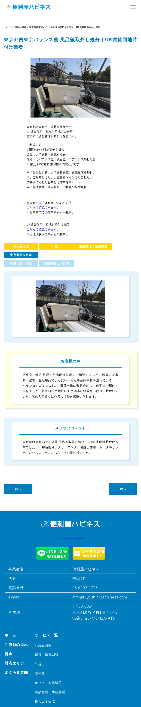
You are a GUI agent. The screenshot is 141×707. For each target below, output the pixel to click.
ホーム (10, 635)
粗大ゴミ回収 (45, 701)
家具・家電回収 (46, 654)
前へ (18, 489)
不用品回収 (21, 246)
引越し (56, 246)
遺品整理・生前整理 (93, 246)
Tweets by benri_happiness (70, 538)
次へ (123, 489)
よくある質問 (16, 672)
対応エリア (14, 663)
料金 (8, 653)
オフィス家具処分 (48, 682)
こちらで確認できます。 (43, 207)
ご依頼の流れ (16, 644)
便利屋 (40, 673)
